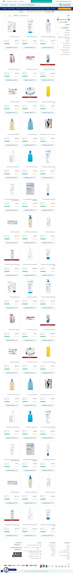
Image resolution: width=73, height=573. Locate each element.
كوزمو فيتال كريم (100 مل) (14, 231)
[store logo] (65, 5)
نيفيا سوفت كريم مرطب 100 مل (31, 101)
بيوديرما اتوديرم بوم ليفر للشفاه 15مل (49, 199)
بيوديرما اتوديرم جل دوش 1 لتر (32, 134)
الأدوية (68, 40)
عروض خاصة (53, 553)
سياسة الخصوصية (66, 550)
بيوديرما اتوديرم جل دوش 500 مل (31, 166)
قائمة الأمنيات (11, 4)
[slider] (57, 19)
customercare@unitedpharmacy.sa (62, 1)
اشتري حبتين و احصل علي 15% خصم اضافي (64, 38)
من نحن (68, 548)
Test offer (67, 34)
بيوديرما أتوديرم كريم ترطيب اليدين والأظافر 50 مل (48, 265)
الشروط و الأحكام (52, 546)
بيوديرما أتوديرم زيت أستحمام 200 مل (31, 231)
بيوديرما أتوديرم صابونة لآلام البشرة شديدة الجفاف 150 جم (30, 200)
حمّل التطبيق (21, 1)
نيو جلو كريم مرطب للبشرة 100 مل (49, 69)
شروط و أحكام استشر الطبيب (64, 555)
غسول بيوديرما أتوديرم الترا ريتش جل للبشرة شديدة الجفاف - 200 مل (12, 200)
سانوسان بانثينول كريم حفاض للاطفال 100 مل (12, 265)
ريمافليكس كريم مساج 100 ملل (14, 69)
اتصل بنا (54, 551)
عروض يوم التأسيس (65, 54)
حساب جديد (20, 4)
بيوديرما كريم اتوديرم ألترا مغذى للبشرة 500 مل (48, 37)
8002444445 (17, 544)
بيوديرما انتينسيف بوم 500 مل (50, 231)
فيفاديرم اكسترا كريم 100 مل (14, 101)
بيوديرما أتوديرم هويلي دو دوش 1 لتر (13, 134)
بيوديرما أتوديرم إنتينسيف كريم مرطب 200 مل (48, 167)
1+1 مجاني (67, 32)
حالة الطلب (68, 546)
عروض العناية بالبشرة (65, 49)
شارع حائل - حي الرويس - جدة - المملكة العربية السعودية (31, 548)
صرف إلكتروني (53, 548)
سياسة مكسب (52, 555)
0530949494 (17, 549)
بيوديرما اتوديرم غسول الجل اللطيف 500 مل (30, 264)
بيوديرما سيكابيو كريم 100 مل (14, 36)
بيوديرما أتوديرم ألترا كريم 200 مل (31, 36)
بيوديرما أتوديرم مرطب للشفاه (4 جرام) (12, 166)
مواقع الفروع (9, 1)
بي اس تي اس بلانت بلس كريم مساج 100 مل (47, 134)
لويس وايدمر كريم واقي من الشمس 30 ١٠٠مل (48, 102)
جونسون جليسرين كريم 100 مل (32, 69)
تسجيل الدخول (24, 4)
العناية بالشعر (66, 47)
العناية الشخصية (66, 43)
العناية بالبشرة (66, 45)
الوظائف (15, 1)
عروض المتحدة (66, 52)
